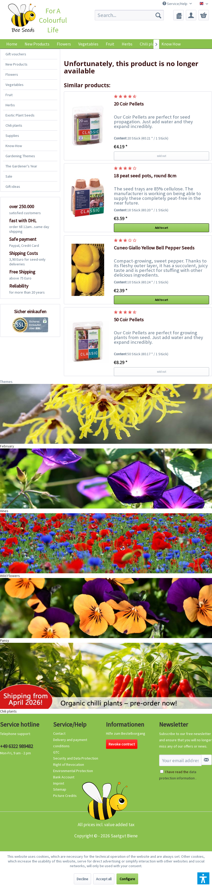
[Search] (158, 15)
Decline (82, 879)
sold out (161, 156)
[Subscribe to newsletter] (206, 760)
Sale (8, 176)
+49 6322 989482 (16, 746)
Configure (127, 879)
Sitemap (59, 789)
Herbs (10, 105)
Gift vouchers (15, 54)
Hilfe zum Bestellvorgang (125, 733)
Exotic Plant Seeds (20, 115)
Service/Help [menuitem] (175, 3)
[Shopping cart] (203, 15)
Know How (171, 43)
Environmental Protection (73, 770)
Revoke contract (122, 744)
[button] (203, 878)
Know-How (13, 145)
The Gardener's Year (21, 166)
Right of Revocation (68, 764)
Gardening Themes (20, 156)
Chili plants (13, 125)
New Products (16, 64)
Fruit (9, 94)
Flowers (11, 74)
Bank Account (63, 777)
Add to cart (161, 228)
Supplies (12, 135)
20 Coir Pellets (129, 104)
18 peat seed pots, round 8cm (145, 176)
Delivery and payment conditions (70, 742)
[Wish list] (178, 15)
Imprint (58, 783)
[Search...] (129, 15)
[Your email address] (180, 760)
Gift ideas (12, 186)
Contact (59, 733)
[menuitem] (129, 15)
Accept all (103, 879)
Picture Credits (65, 795)
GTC (56, 752)
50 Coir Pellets (129, 320)
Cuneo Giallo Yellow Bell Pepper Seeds (154, 248)
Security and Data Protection (75, 758)
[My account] (191, 15)
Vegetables (14, 84)
